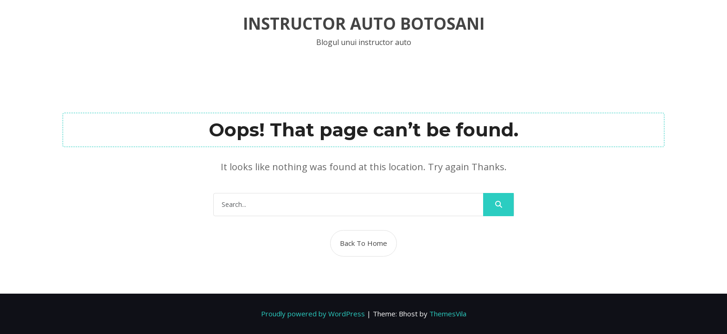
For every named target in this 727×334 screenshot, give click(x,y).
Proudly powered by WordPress (313, 313)
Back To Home (363, 243)
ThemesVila (447, 313)
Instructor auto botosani (364, 23)
